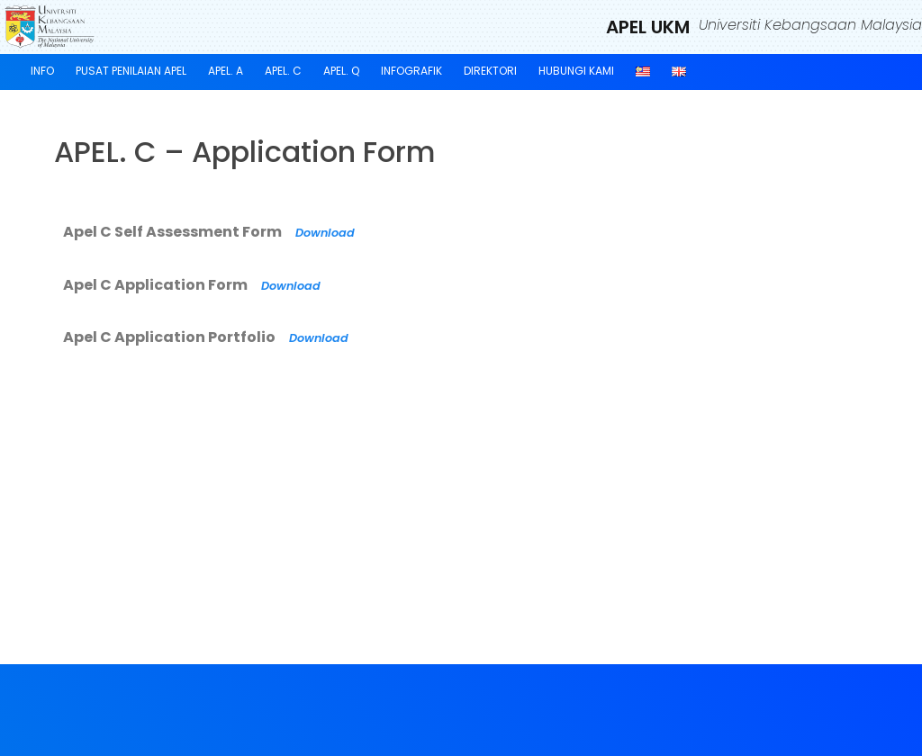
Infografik (411, 70)
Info (42, 70)
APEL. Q (341, 70)
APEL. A (225, 70)
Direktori (490, 70)
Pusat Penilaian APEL (131, 70)
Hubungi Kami (576, 70)
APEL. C (283, 70)
